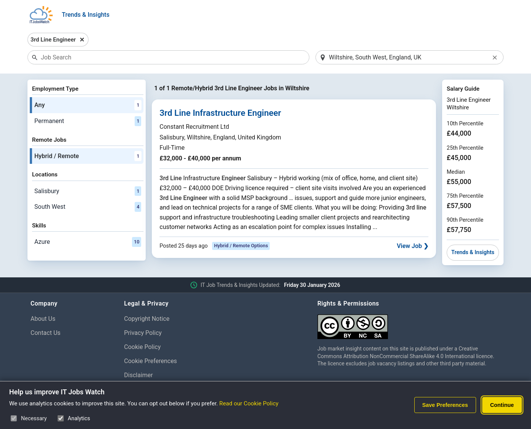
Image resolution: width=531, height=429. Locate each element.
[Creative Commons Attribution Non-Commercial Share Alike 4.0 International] (408, 323)
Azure (87, 242)
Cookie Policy (142, 347)
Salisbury (87, 191)
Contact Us (46, 332)
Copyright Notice (146, 318)
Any (87, 105)
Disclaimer (138, 375)
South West (87, 207)
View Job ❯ (412, 246)
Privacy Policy (143, 332)
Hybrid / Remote (87, 156)
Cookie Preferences (150, 361)
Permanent (87, 121)
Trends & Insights (85, 14)
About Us (43, 318)
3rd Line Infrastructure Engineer (220, 113)
